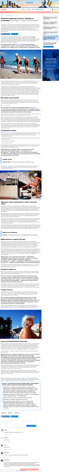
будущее (10, 412)
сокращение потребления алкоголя (9, 166)
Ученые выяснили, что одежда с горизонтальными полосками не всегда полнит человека (49, 43)
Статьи (17, 9)
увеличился (34, 101)
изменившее (32, 145)
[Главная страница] (3, 9)
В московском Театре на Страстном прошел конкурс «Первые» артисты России (50, 32)
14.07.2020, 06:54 (6, 438)
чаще (29, 205)
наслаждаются (14, 284)
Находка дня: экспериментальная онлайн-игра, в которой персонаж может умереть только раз (50, 23)
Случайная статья (42, 9)
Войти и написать (31, 425)
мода (44, 41)
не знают (22, 247)
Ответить (5, 434)
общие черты (37, 87)
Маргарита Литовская (9, 15)
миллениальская (21, 81)
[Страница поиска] (57, 9)
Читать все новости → (48, 46)
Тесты (33, 9)
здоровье (45, 25)
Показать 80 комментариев (21, 470)
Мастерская (38, 9)
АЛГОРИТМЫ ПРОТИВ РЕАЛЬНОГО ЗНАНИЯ (29, 469)
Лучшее (23, 9)
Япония (2, 118)
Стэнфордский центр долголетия (7, 132)
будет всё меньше (14, 347)
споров (32, 264)
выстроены (15, 113)
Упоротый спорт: (18, 162)
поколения (3, 15)
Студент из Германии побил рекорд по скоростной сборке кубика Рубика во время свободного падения (50, 38)
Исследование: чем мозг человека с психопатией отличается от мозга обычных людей (50, 18)
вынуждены (12, 124)
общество (17, 412)
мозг (44, 15)
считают (36, 81)
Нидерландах (27, 115)
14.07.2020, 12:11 (6, 453)
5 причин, (19, 235)
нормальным (15, 91)
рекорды (44, 35)
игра (44, 20)
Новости (28, 9)
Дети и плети (35, 27)
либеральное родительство (14, 307)
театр (44, 30)
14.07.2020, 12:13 (6, 461)
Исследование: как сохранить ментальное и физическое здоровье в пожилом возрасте (50, 28)
